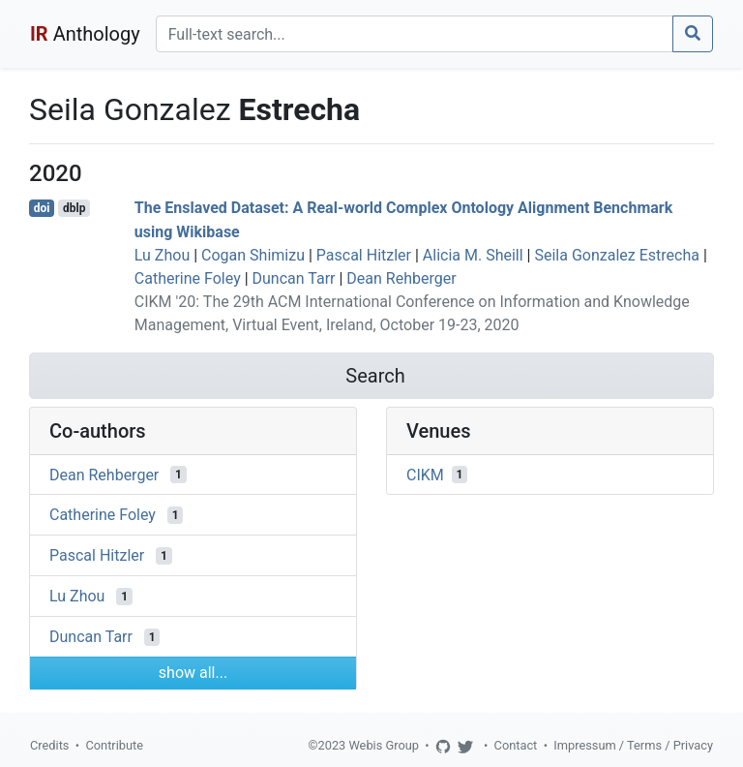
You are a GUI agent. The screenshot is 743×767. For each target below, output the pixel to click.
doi (42, 208)
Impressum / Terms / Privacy (633, 745)
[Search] (414, 33)
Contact (516, 745)
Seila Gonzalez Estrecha (616, 255)
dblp (74, 208)
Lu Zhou (162, 255)
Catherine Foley (187, 278)
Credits (49, 745)
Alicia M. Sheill (473, 255)
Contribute (114, 745)
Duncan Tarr (294, 278)
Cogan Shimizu (253, 255)
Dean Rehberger (401, 278)
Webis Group (383, 745)
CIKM (425, 474)
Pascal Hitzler (363, 255)
